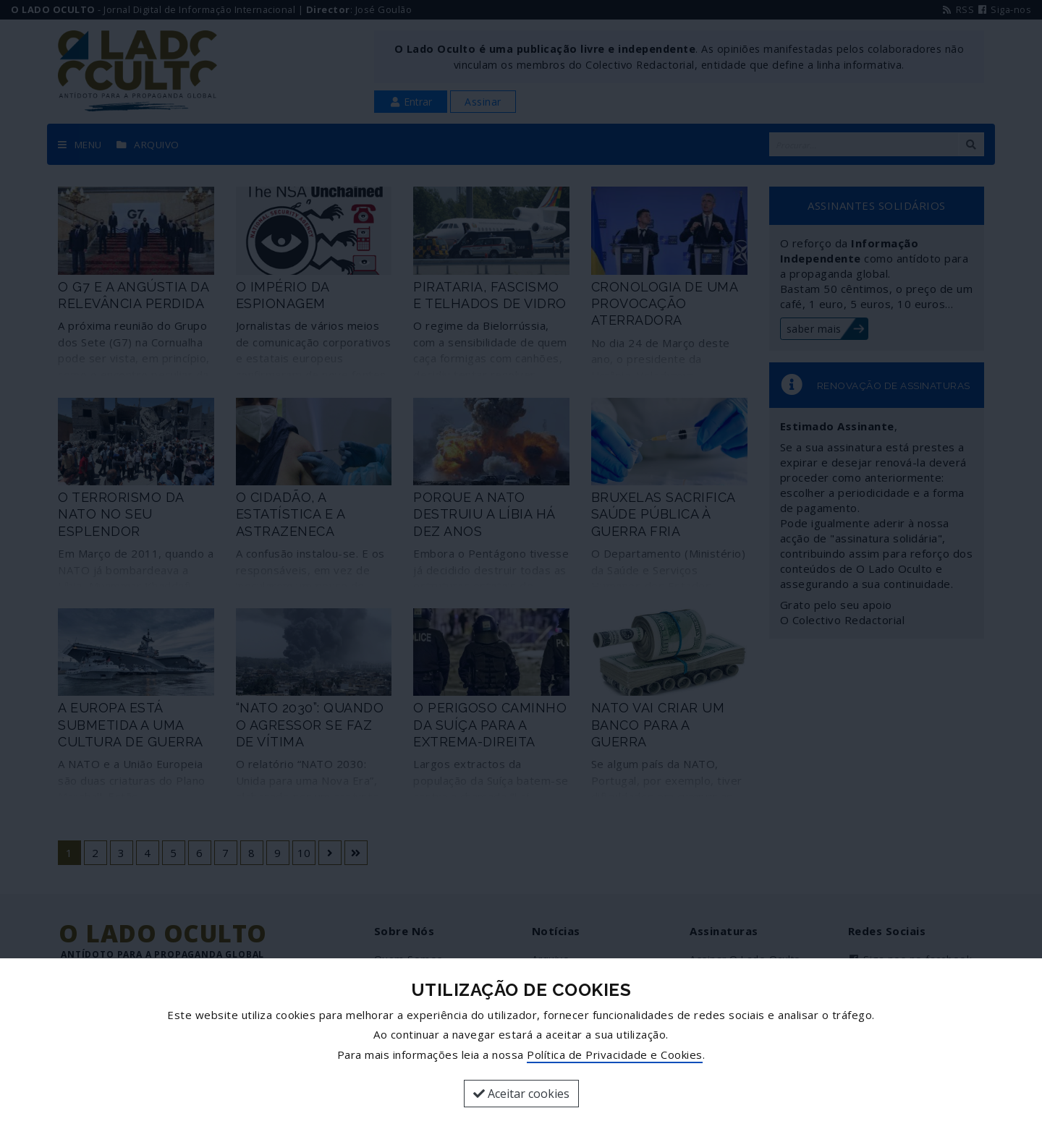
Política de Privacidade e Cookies (615, 1054)
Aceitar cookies (521, 1094)
